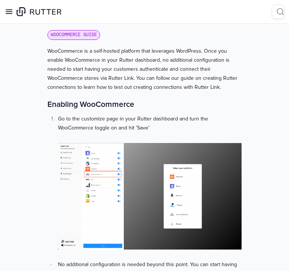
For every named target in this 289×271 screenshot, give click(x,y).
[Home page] (39, 11)
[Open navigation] (9, 11)
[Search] (278, 12)
